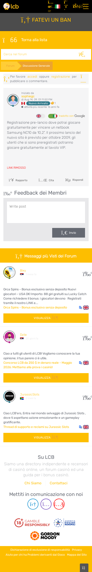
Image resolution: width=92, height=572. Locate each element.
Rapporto (18, 180)
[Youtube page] (59, 504)
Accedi (32, 77)
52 (86, 396)
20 (86, 272)
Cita (46, 180)
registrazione (60, 77)
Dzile (23, 335)
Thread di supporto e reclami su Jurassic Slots (36, 427)
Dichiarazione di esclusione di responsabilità (40, 549)
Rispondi (77, 179)
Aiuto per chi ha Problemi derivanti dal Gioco (35, 554)
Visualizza (46, 318)
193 (86, 336)
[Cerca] (82, 54)
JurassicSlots (29, 394)
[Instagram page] (46, 504)
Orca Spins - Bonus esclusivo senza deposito (35, 307)
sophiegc (28, 96)
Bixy (23, 270)
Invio (72, 233)
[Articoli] (49, 6)
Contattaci (58, 483)
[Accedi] (75, 6)
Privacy (77, 549)
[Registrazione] (66, 6)
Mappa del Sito (77, 554)
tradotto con (72, 116)
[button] (84, 307)
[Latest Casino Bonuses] (11, 6)
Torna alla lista (25, 40)
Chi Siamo (33, 483)
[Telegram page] (32, 504)
